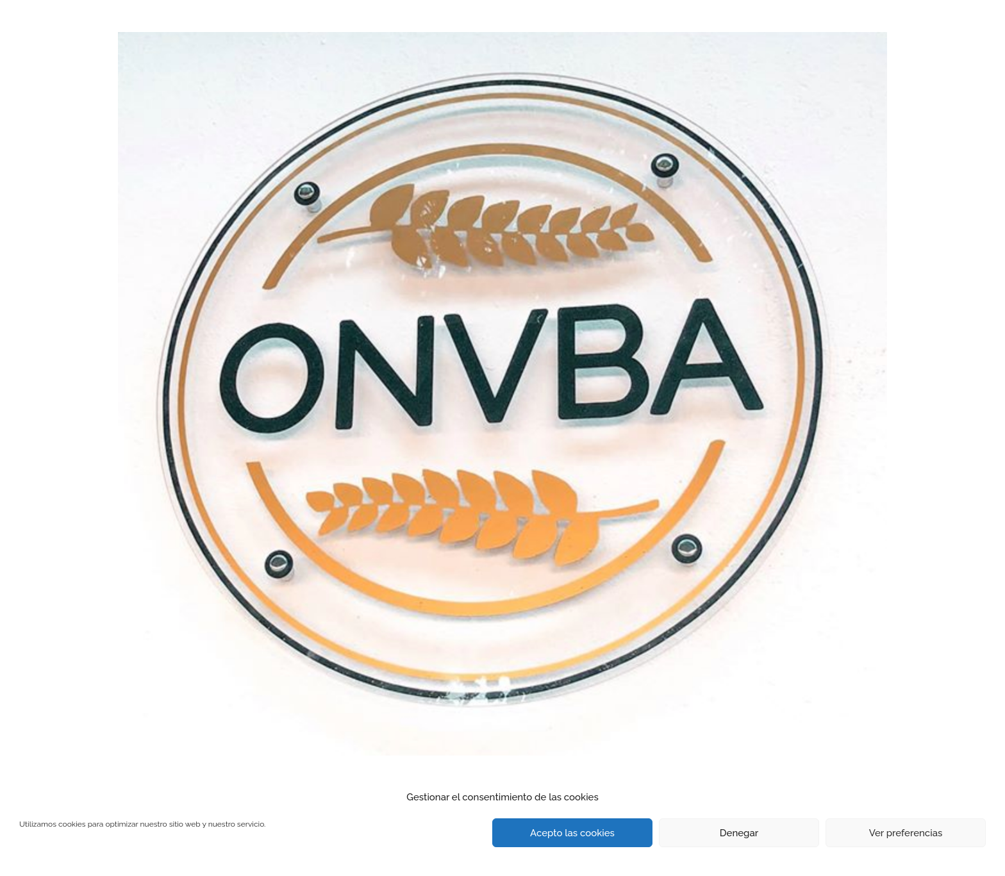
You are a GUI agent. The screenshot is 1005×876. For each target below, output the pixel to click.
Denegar (739, 833)
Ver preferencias (906, 833)
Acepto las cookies (572, 833)
